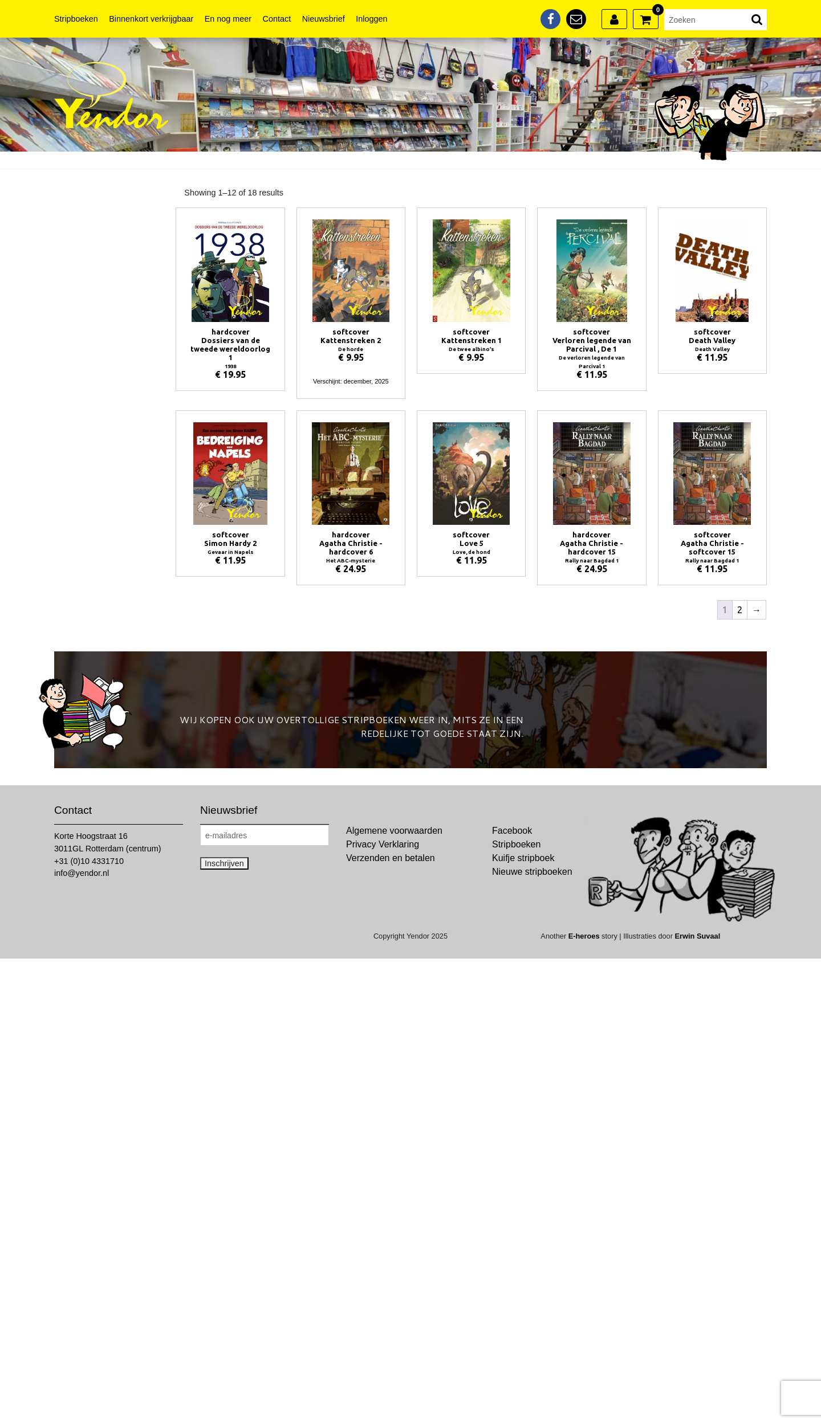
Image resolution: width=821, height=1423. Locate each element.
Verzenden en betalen (390, 858)
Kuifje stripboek (523, 858)
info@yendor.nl (81, 873)
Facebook (512, 830)
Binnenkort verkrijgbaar (151, 18)
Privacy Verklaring (382, 844)
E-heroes (584, 936)
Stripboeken (76, 18)
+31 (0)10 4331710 (89, 861)
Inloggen (371, 18)
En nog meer (228, 18)
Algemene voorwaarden (394, 830)
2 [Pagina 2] (739, 610)
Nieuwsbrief (323, 18)
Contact (277, 18)
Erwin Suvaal (698, 936)
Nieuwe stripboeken (532, 871)
